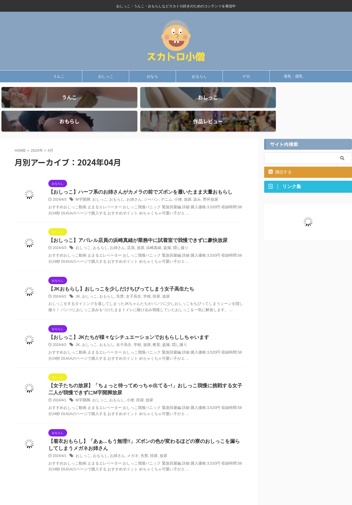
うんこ (58, 76)
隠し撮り (174, 233)
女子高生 (130, 282)
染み (188, 185)
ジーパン (146, 185)
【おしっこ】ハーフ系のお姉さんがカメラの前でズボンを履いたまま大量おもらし (135, 177)
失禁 (117, 282)
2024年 (37, 135)
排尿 (151, 282)
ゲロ (246, 76)
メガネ (129, 444)
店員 (127, 233)
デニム (160, 185)
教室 (151, 331)
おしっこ (105, 76)
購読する (280, 156)
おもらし (199, 76)
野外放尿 (201, 185)
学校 (142, 282)
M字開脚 (82, 185)
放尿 (180, 185)
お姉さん (130, 185)
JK (78, 282)
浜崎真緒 (148, 233)
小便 (171, 185)
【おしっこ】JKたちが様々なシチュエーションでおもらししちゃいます (123, 323)
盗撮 (161, 233)
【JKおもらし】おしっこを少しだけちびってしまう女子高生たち (116, 274)
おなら (152, 76)
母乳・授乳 (293, 76)
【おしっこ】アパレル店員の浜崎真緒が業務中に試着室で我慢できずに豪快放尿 (132, 225)
